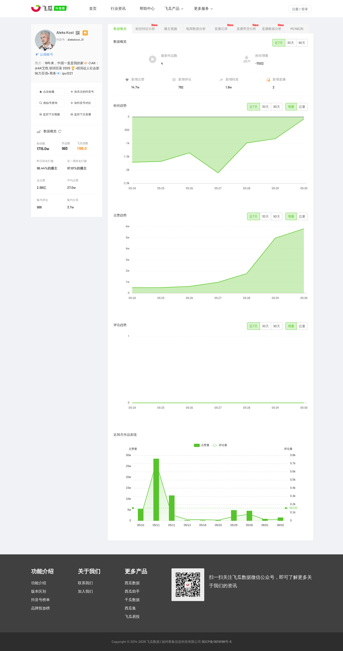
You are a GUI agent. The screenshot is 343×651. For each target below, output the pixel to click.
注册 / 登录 (300, 9)
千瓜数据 (132, 600)
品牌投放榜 (40, 608)
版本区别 (38, 591)
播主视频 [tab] (170, 29)
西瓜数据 (132, 583)
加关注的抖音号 (82, 91)
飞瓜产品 (171, 8)
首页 (93, 8)
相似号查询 (48, 102)
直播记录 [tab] (221, 29)
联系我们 (85, 583)
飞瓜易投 (132, 616)
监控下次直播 (80, 114)
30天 (290, 43)
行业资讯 (118, 8)
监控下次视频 (49, 114)
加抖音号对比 (80, 102)
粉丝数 (41, 143)
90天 (302, 43)
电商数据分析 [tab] (196, 29)
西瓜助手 (132, 591)
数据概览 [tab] (120, 29)
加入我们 (85, 591)
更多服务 (201, 8)
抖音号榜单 (40, 600)
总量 (302, 107)
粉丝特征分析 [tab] (145, 29)
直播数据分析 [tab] (271, 29)
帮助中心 (147, 8)
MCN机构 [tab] (296, 29)
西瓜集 (130, 608)
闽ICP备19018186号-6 (216, 642)
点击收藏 (46, 91)
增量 (291, 107)
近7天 (279, 43)
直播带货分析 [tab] (246, 29)
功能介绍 (38, 583)
